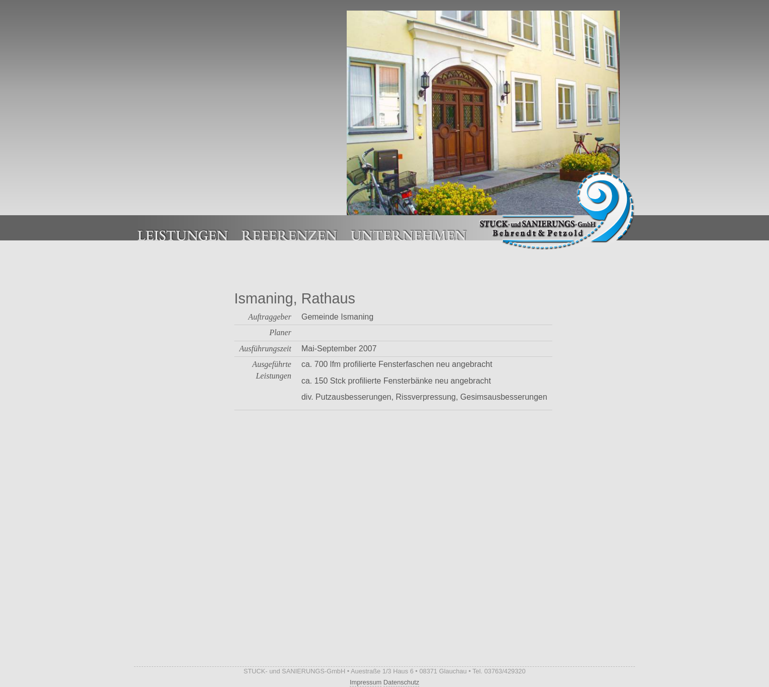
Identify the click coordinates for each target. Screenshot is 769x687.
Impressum (365, 682)
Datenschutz (401, 682)
